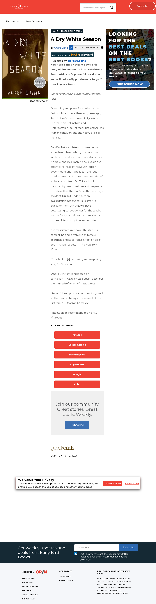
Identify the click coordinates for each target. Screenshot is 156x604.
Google (77, 374)
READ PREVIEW (39, 101)
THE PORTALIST (28, 599)
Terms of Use (65, 576)
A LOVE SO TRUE (28, 578)
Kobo (77, 384)
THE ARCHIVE (27, 582)
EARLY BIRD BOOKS (30, 587)
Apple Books (77, 364)
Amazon (77, 335)
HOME (55, 31)
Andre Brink (61, 48)
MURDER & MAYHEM (30, 595)
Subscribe (142, 6)
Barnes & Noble (77, 344)
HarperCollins (77, 60)
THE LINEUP (27, 591)
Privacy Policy (66, 581)
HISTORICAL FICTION (71, 31)
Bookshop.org (77, 354)
